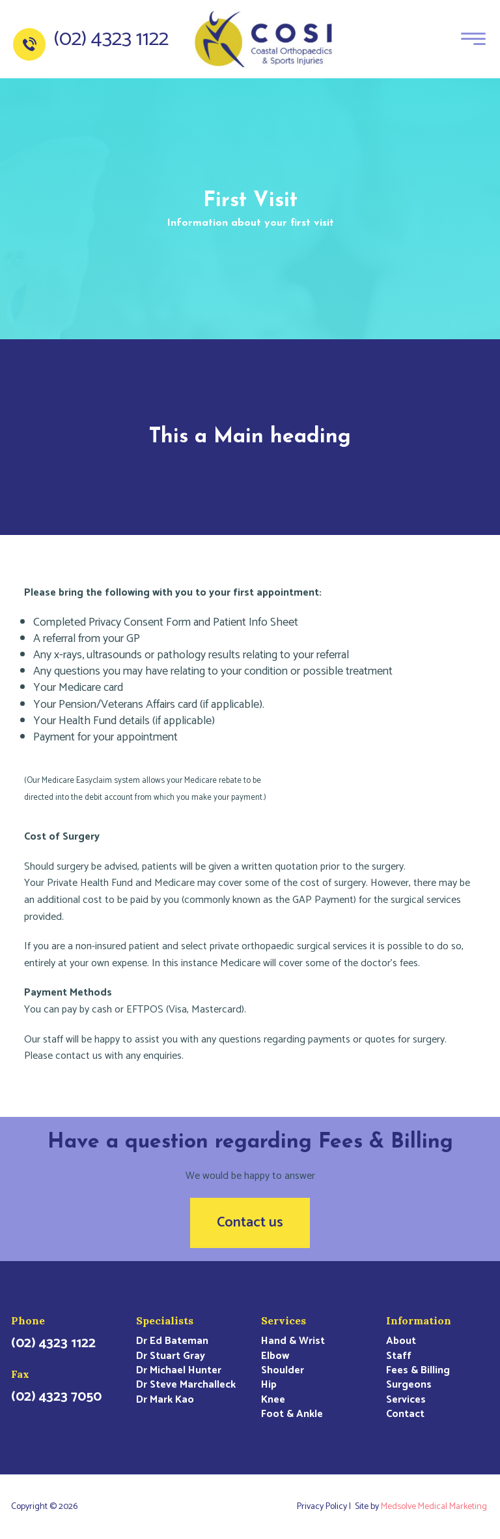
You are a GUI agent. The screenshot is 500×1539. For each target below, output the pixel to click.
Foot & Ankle (292, 1414)
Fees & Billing (418, 1371)
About (401, 1341)
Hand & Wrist (293, 1341)
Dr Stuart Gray (170, 1356)
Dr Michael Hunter (178, 1371)
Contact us (250, 1222)
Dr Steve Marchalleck (186, 1385)
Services (283, 1320)
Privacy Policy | (326, 1507)
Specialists (164, 1320)
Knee (273, 1400)
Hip (269, 1385)
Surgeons (409, 1385)
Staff (398, 1356)
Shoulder (282, 1371)
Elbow (275, 1356)
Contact (405, 1414)
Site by (422, 1507)
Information (418, 1320)
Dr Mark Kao (165, 1400)
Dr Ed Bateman (172, 1341)
